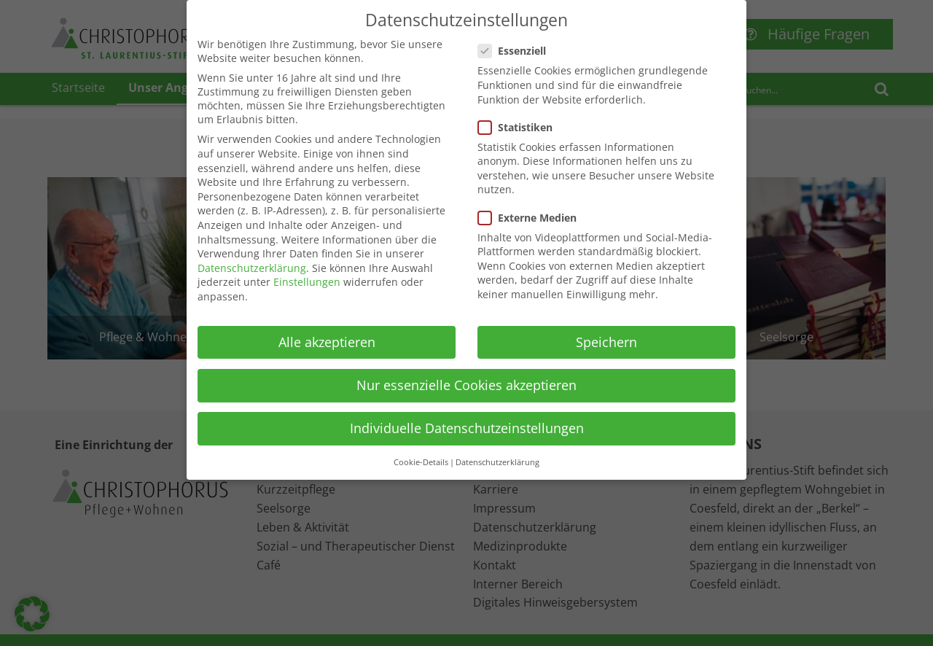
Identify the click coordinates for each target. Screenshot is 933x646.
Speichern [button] (606, 328)
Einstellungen (306, 268)
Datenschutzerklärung (252, 254)
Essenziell (516, 37)
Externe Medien (531, 204)
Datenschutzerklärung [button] (497, 448)
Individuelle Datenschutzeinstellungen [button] (467, 414)
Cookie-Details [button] (421, 448)
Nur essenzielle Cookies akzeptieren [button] (466, 371)
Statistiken (519, 113)
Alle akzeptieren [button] (326, 328)
